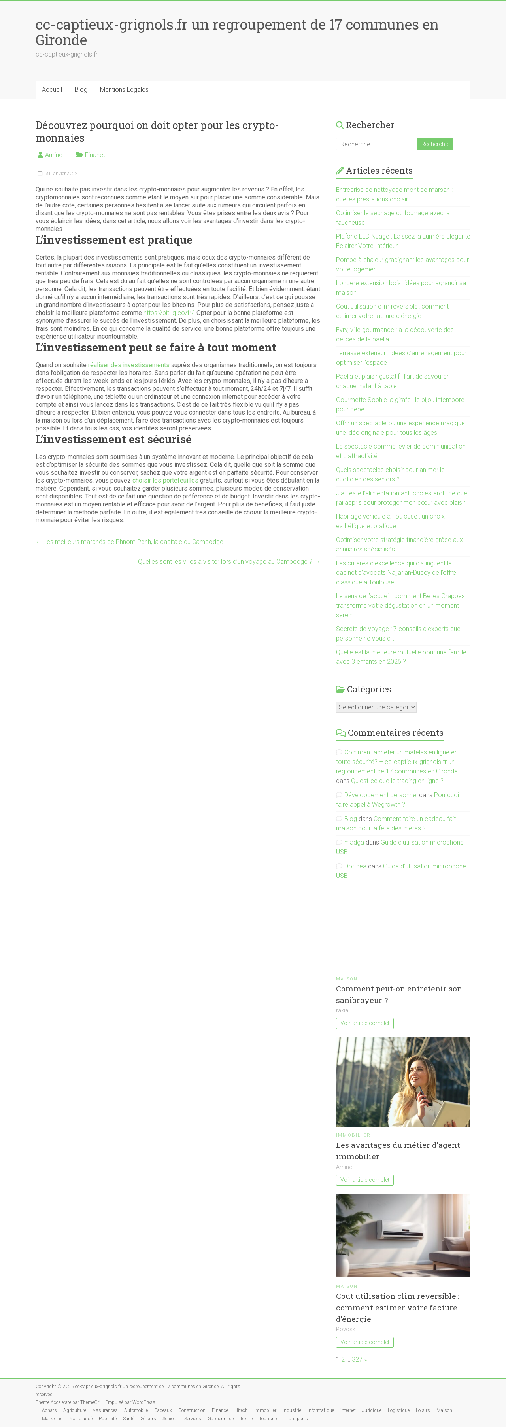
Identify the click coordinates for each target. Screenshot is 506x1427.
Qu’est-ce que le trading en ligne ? (397, 781)
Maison (347, 979)
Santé (128, 1418)
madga (354, 842)
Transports (296, 1418)
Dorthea (355, 866)
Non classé (81, 1418)
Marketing (52, 1418)
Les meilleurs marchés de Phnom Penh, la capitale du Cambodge (129, 542)
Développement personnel (380, 795)
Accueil (52, 89)
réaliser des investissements (129, 365)
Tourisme (268, 1418)
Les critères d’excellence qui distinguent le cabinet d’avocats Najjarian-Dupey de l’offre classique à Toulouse (396, 572)
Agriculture (74, 1410)
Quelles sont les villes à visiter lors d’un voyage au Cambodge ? (229, 561)
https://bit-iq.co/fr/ (168, 312)
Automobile (136, 1410)
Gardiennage (221, 1418)
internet (348, 1410)
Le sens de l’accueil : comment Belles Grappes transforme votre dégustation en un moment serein (400, 605)
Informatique (321, 1410)
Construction (192, 1410)
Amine (53, 155)
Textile (246, 1418)
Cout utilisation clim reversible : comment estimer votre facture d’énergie (397, 1307)
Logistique (399, 1410)
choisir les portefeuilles (165, 480)
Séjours (148, 1418)
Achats (49, 1410)
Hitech (241, 1410)
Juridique (371, 1410)
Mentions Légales (124, 89)
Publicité (108, 1418)
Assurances (105, 1410)
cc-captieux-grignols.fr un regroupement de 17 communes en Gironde (237, 32)
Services (192, 1418)
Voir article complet (364, 1023)
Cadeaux (163, 1410)
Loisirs (423, 1410)
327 (357, 1359)
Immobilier (353, 1135)
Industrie (292, 1410)
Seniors (170, 1418)
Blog (81, 89)
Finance (96, 155)
